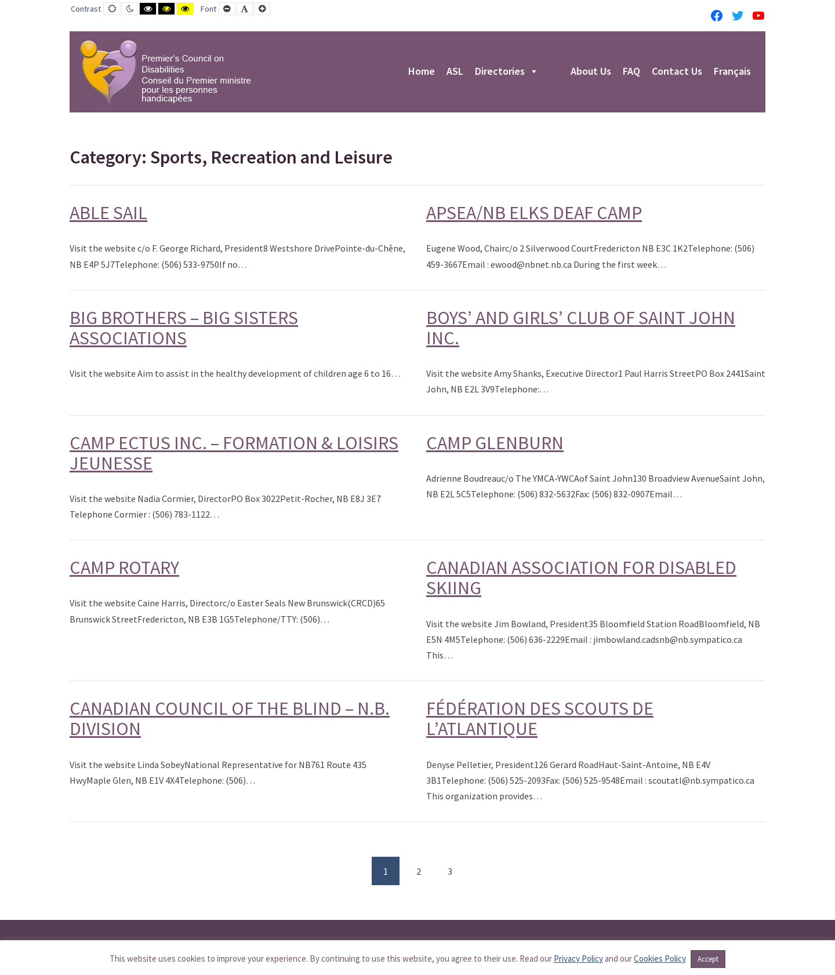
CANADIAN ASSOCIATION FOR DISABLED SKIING (581, 577)
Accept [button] (708, 959)
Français (732, 72)
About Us (591, 72)
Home (421, 72)
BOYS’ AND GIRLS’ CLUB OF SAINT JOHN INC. (580, 328)
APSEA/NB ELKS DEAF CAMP (534, 212)
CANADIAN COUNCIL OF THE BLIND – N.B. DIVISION (230, 718)
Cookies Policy (660, 958)
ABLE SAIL (108, 212)
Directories (507, 72)
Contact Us (677, 72)
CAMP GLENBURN (495, 442)
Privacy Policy (578, 958)
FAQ (631, 72)
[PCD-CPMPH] (165, 71)
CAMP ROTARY (124, 567)
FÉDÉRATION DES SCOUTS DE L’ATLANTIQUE (540, 718)
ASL (454, 72)
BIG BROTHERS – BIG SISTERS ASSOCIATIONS (184, 328)
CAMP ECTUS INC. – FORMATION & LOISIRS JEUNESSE (234, 453)
